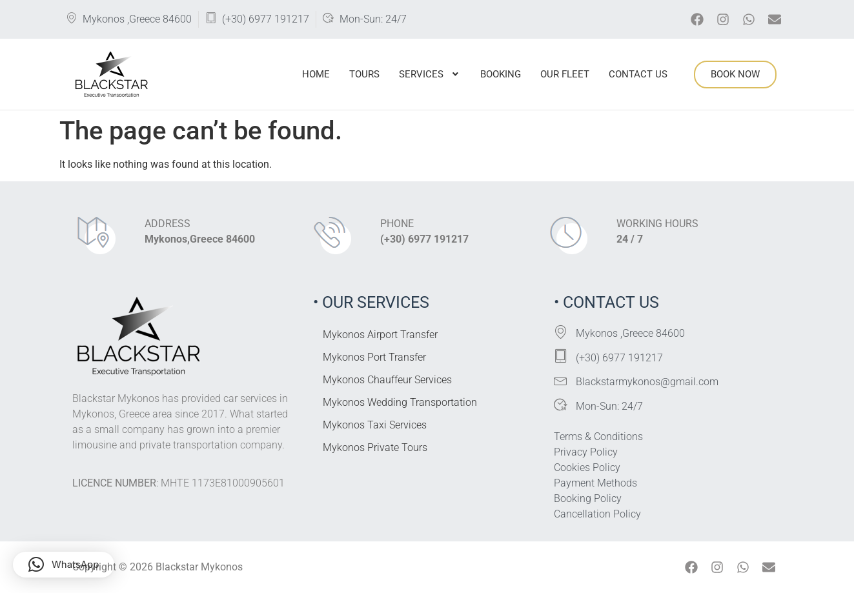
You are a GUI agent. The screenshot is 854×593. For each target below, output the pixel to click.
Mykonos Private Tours (375, 447)
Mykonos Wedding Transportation (400, 402)
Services (430, 74)
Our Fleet (564, 74)
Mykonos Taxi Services (375, 425)
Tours (364, 74)
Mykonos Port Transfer (374, 357)
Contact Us (638, 74)
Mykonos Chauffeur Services (387, 380)
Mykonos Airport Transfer (380, 334)
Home (316, 74)
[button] (430, 75)
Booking (500, 74)
